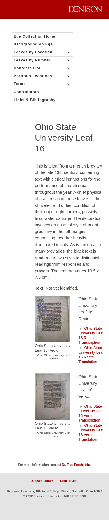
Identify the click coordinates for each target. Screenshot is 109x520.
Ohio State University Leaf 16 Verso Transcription (90, 413)
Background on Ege (33, 44)
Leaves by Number (32, 60)
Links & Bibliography (35, 100)
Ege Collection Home (35, 36)
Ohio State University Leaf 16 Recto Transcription (90, 335)
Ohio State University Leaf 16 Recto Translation (90, 355)
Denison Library (42, 480)
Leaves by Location (33, 52)
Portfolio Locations (33, 76)
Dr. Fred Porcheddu (76, 464)
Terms (20, 84)
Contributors (26, 92)
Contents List (27, 68)
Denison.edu (69, 480)
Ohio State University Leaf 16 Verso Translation (90, 432)
